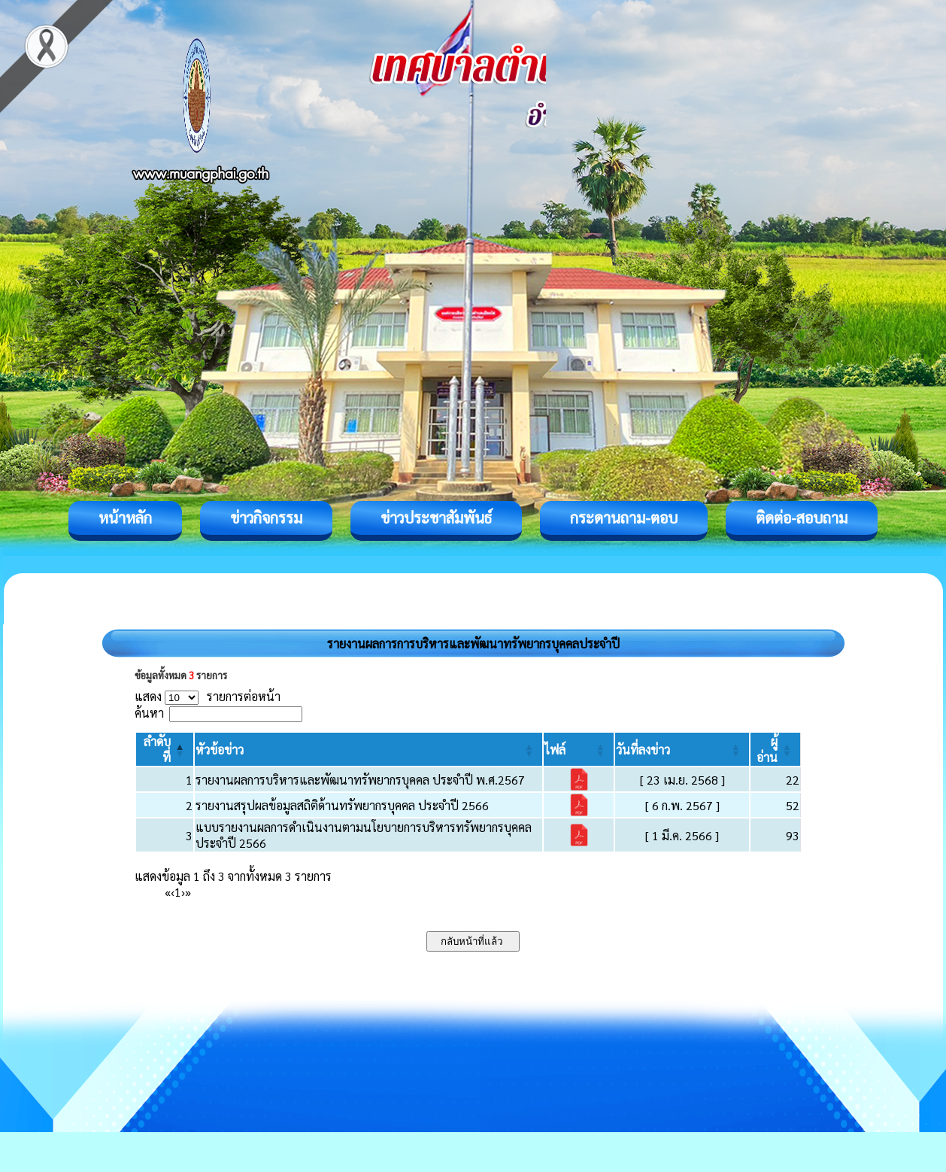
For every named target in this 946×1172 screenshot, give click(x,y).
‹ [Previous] (172, 892)
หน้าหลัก (125, 517)
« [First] (168, 892)
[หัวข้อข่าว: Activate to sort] (369, 749)
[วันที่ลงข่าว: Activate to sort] (682, 749)
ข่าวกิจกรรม (266, 517)
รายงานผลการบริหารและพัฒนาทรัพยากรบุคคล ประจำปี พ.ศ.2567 (360, 780)
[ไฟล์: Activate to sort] (579, 749)
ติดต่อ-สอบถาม (801, 517)
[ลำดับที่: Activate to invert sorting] (164, 749)
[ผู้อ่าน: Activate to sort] (775, 749)
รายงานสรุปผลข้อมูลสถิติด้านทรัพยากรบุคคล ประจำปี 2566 (342, 805)
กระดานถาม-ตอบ (624, 517)
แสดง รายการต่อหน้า (207, 696)
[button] (220, 750)
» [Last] (188, 892)
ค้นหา (149, 713)
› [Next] (183, 892)
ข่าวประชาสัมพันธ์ (436, 517)
